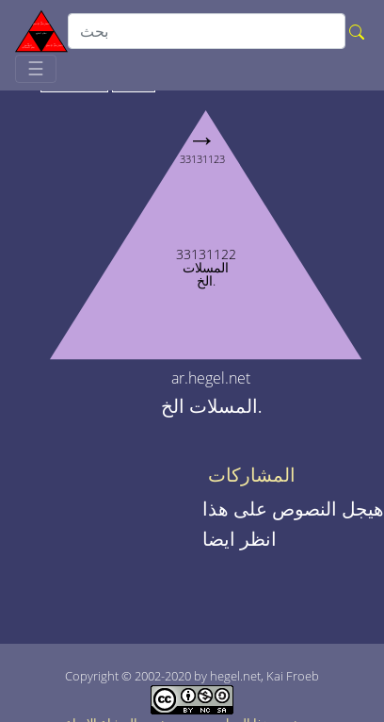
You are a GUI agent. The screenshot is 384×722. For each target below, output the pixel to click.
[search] (206, 31)
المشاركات (252, 475)
